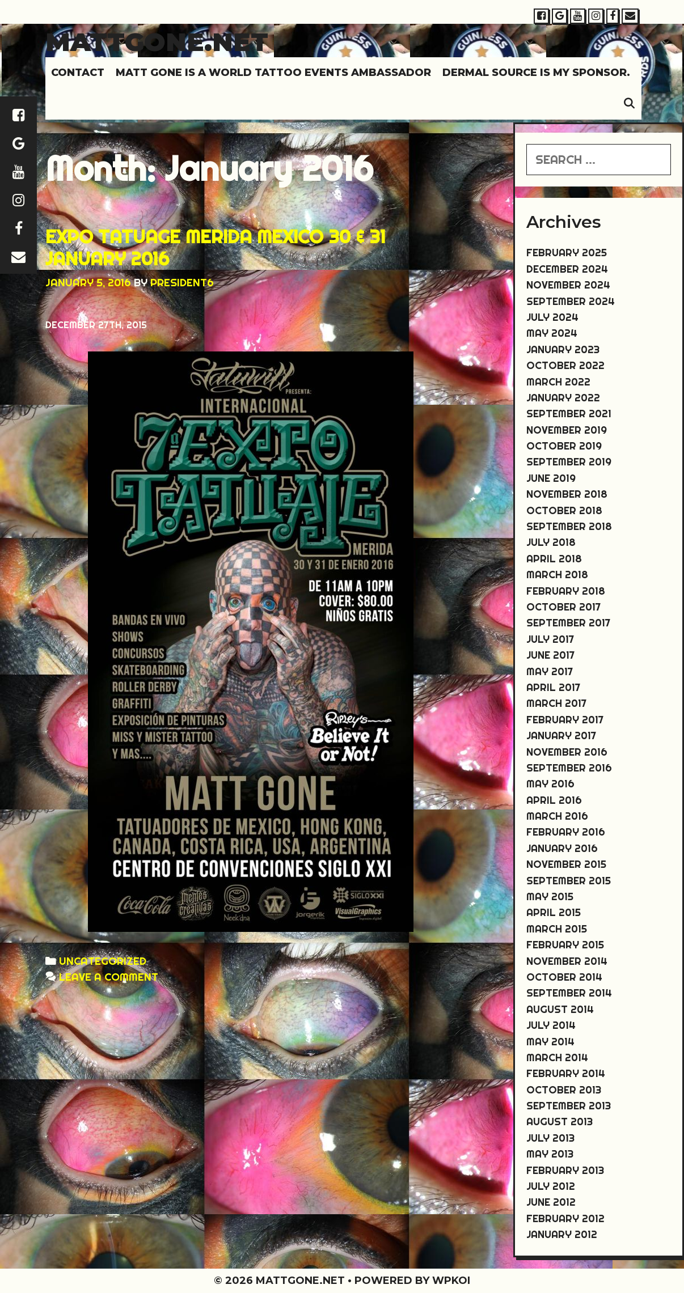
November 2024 (568, 284)
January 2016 (562, 848)
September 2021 (568, 413)
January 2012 (561, 1234)
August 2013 (559, 1121)
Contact (77, 72)
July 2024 (552, 317)
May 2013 (549, 1153)
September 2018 (569, 526)
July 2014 (551, 1025)
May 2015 (549, 896)
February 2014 (565, 1073)
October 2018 (564, 510)
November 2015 (566, 864)
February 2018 (565, 590)
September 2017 (568, 622)
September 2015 (568, 880)
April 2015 (553, 912)
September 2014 (569, 992)
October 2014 (564, 976)
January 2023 (562, 349)
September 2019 (568, 461)
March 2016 (557, 816)
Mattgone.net (156, 41)
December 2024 (567, 268)
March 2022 (558, 381)
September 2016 (569, 767)
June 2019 (551, 478)
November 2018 (566, 494)
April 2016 (554, 800)
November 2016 (566, 751)
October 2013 (563, 1089)
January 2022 (563, 397)
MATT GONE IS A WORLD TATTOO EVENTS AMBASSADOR (273, 72)
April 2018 (554, 558)
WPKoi (451, 1280)
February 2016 (565, 831)
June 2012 (551, 1202)
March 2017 (556, 703)
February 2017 (564, 719)
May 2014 (550, 1041)
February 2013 (565, 1170)
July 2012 (550, 1186)
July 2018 (551, 542)
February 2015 (565, 944)
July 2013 (550, 1137)
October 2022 (565, 365)
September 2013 (568, 1105)
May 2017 (549, 671)
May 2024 (551, 333)
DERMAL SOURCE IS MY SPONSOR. (536, 72)
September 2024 (570, 301)
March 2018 (557, 574)
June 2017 (550, 655)
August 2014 (560, 1009)
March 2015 (556, 928)
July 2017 (550, 639)
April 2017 (553, 687)
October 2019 (564, 445)
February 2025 (566, 252)
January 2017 (561, 735)
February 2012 (565, 1218)
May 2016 (550, 783)
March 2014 (557, 1057)
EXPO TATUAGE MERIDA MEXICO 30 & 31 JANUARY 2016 (215, 247)
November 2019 (566, 429)
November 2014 (566, 961)
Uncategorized (102, 961)
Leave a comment (108, 976)
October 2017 (563, 606)
